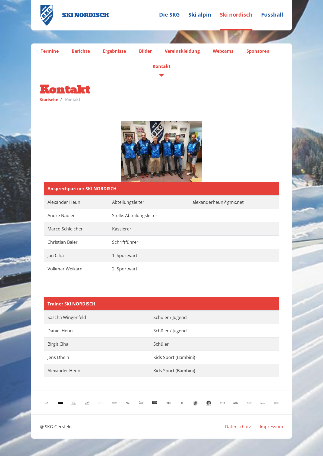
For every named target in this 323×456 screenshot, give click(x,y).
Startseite (49, 99)
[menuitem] (169, 15)
